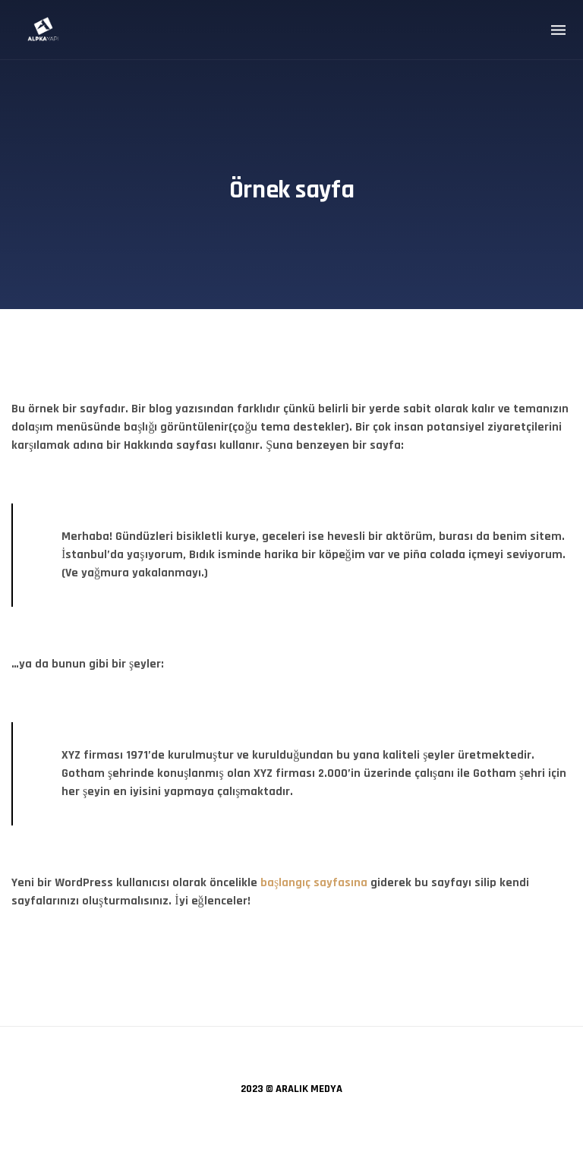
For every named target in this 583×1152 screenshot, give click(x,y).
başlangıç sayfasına (313, 883)
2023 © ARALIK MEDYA (291, 1089)
